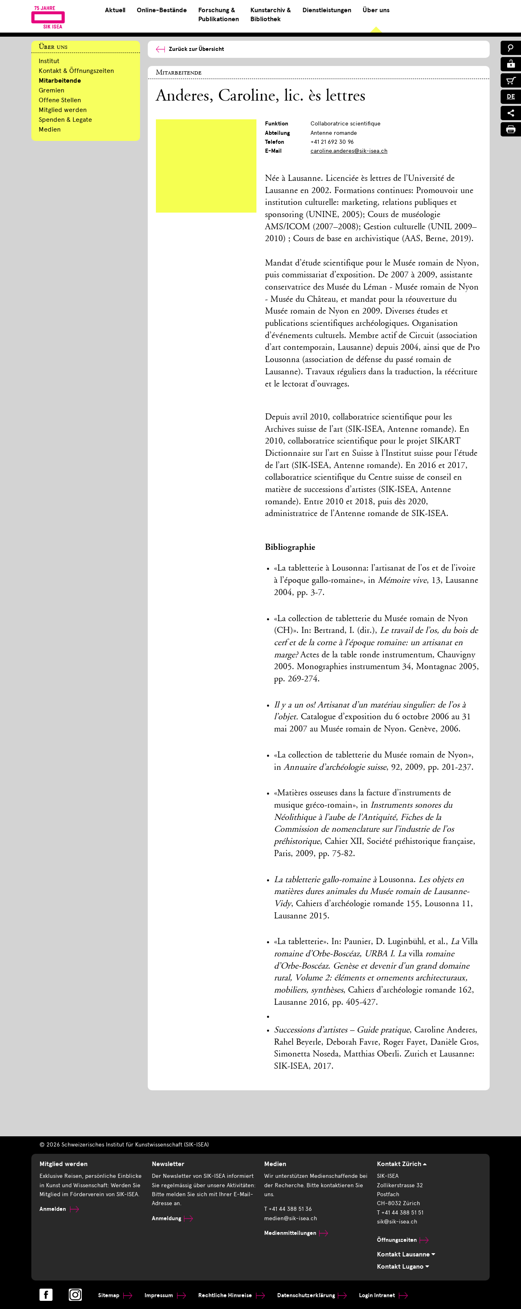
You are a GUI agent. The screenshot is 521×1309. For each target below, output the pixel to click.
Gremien (51, 90)
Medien (50, 129)
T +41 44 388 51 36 (288, 1209)
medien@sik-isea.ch (290, 1218)
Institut (49, 61)
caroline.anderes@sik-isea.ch (349, 150)
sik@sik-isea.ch (397, 1221)
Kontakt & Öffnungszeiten (76, 71)
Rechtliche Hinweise (231, 1295)
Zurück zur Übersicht (190, 49)
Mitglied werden (63, 110)
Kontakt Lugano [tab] (403, 1267)
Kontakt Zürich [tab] (402, 1164)
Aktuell (115, 10)
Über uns (376, 10)
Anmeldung (172, 1218)
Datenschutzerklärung (312, 1295)
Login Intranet (383, 1295)
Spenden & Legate (65, 119)
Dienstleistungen (326, 10)
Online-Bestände (162, 10)
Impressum (165, 1295)
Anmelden (59, 1209)
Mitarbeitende (60, 81)
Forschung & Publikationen (218, 14)
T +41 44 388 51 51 (400, 1212)
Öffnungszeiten (403, 1240)
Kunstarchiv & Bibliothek (270, 14)
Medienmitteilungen (296, 1233)
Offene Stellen (60, 100)
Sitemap (115, 1295)
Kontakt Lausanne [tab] (406, 1254)
